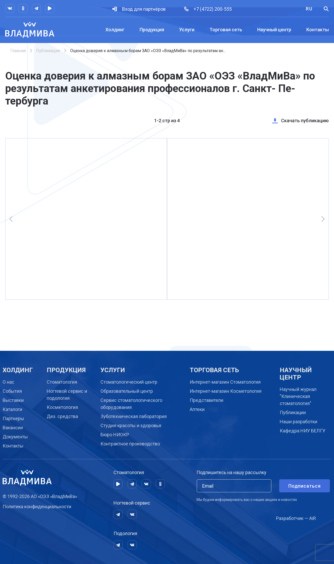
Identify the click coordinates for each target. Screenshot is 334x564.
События (12, 391)
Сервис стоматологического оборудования (131, 403)
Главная (18, 50)
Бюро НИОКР (114, 434)
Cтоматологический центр (128, 382)
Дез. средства (62, 416)
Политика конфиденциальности (37, 506)
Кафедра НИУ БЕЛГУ (302, 430)
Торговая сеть (226, 29)
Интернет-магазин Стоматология (225, 382)
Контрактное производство (130, 443)
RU (309, 8)
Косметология (62, 407)
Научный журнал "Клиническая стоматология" (298, 396)
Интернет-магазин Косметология (225, 391)
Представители (206, 400)
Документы (15, 436)
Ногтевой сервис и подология (67, 394)
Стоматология (62, 382)
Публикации (48, 50)
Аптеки (197, 409)
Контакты (317, 29)
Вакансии (13, 427)
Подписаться (304, 486)
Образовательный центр (126, 391)
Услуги (186, 29)
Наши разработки (298, 421)
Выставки (13, 400)
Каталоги (12, 409)
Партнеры (13, 418)
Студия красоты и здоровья (130, 425)
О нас (8, 382)
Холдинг (114, 29)
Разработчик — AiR (296, 518)
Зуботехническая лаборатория (133, 416)
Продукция (152, 29)
